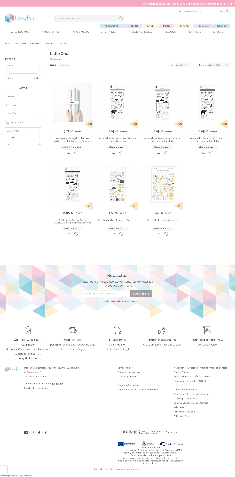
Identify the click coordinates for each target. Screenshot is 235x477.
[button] (76, 153)
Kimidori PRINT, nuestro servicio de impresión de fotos (200, 368)
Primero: (202, 65)
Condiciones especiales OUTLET (190, 381)
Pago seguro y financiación (187, 398)
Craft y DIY (108, 31)
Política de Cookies (183, 416)
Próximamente (111, 26)
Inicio (7, 43)
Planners (194, 31)
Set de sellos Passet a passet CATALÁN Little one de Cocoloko (162, 139)
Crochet (219, 31)
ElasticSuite (27, 476)
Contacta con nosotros (129, 372)
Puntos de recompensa (185, 390)
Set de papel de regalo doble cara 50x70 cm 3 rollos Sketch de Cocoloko (72, 139)
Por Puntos (184, 26)
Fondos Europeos (182, 372)
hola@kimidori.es (39, 388)
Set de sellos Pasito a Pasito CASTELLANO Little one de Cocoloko (72, 221)
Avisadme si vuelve (72, 147)
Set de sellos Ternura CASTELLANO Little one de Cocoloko (207, 139)
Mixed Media (81, 31)
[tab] (23, 65)
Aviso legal (179, 407)
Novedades (132, 26)
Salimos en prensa (127, 377)
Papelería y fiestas (139, 31)
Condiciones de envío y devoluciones (192, 394)
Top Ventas (203, 26)
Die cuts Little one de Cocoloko (162, 220)
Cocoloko (49, 43)
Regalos (170, 31)
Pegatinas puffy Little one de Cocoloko (117, 220)
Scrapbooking (20, 31)
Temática (221, 26)
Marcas (166, 26)
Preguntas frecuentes (128, 385)
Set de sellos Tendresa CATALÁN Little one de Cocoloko (117, 139)
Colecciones (35, 43)
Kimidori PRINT (51, 31)
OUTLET (150, 26)
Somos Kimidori (125, 368)
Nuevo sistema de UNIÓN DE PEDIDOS (193, 377)
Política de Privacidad (184, 412)
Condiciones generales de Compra (191, 403)
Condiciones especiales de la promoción (138, 390)
